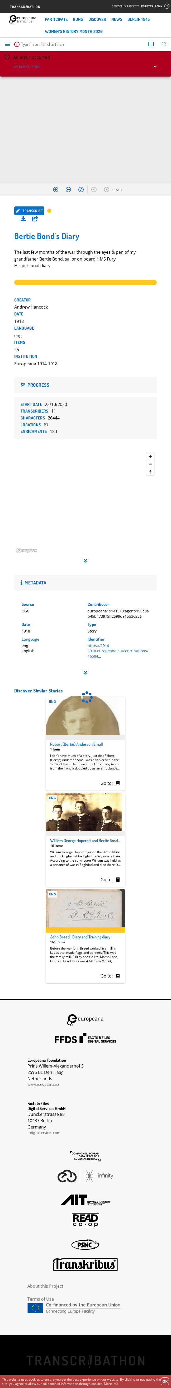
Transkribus (85, 1264)
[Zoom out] (150, 464)
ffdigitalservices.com (43, 1132)
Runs (78, 19)
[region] (85, 502)
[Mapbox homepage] (27, 551)
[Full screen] (163, 44)
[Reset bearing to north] (150, 471)
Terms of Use (40, 1299)
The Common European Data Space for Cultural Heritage (85, 1156)
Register (147, 6)
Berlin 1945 (138, 19)
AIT (85, 1200)
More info (111, 1383)
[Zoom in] (150, 456)
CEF (85, 1308)
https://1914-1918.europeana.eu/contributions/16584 (118, 651)
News (116, 19)
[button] (35, 219)
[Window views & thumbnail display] (151, 44)
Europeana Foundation (85, 1020)
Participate (56, 19)
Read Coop (85, 1220)
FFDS (85, 1038)
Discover (97, 19)
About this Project (45, 1286)
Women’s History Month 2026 (74, 31)
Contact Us (119, 6)
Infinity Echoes (85, 1176)
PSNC (85, 1244)
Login (158, 6)
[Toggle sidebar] (7, 44)
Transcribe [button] (29, 211)
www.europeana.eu (43, 1084)
